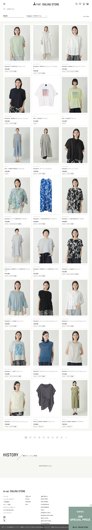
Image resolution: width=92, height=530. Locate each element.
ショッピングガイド (8, 499)
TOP (4, 9)
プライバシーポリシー (9, 507)
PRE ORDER (44, 501)
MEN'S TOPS (44, 518)
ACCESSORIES (45, 523)
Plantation (28, 501)
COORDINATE (45, 504)
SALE (42, 510)
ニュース (5, 496)
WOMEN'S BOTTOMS (47, 515)
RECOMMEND (45, 507)
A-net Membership (8, 510)
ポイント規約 (7, 504)
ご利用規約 (6, 501)
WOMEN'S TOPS (45, 512)
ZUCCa (27, 499)
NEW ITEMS (44, 499)
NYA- (26, 504)
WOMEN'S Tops (10, 9)
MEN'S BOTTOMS (46, 521)
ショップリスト (7, 512)
